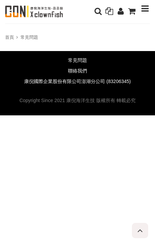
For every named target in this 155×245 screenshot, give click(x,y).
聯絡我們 (77, 71)
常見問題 (29, 37)
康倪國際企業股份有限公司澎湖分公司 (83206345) (77, 81)
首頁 (9, 37)
